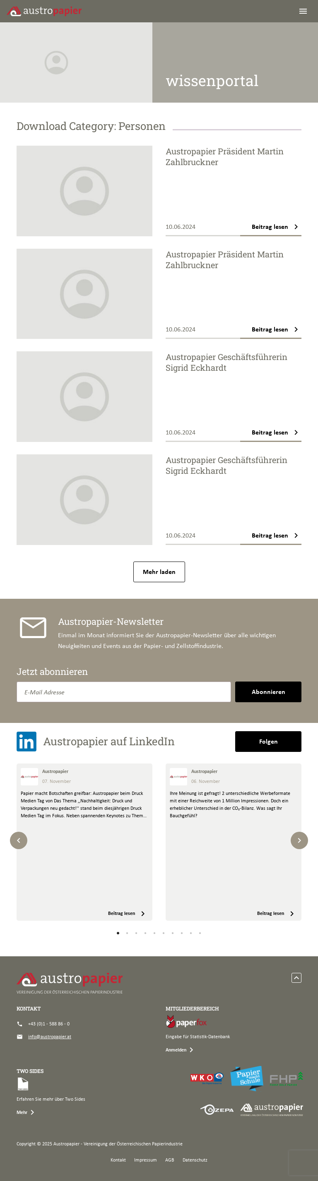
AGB (169, 1160)
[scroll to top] (296, 978)
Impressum (145, 1160)
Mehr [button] (27, 1112)
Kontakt (118, 1160)
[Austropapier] (44, 11)
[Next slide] (299, 840)
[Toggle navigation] (303, 11)
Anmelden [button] (181, 1050)
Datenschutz (195, 1160)
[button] (118, 933)
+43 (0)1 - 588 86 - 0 (43, 1023)
